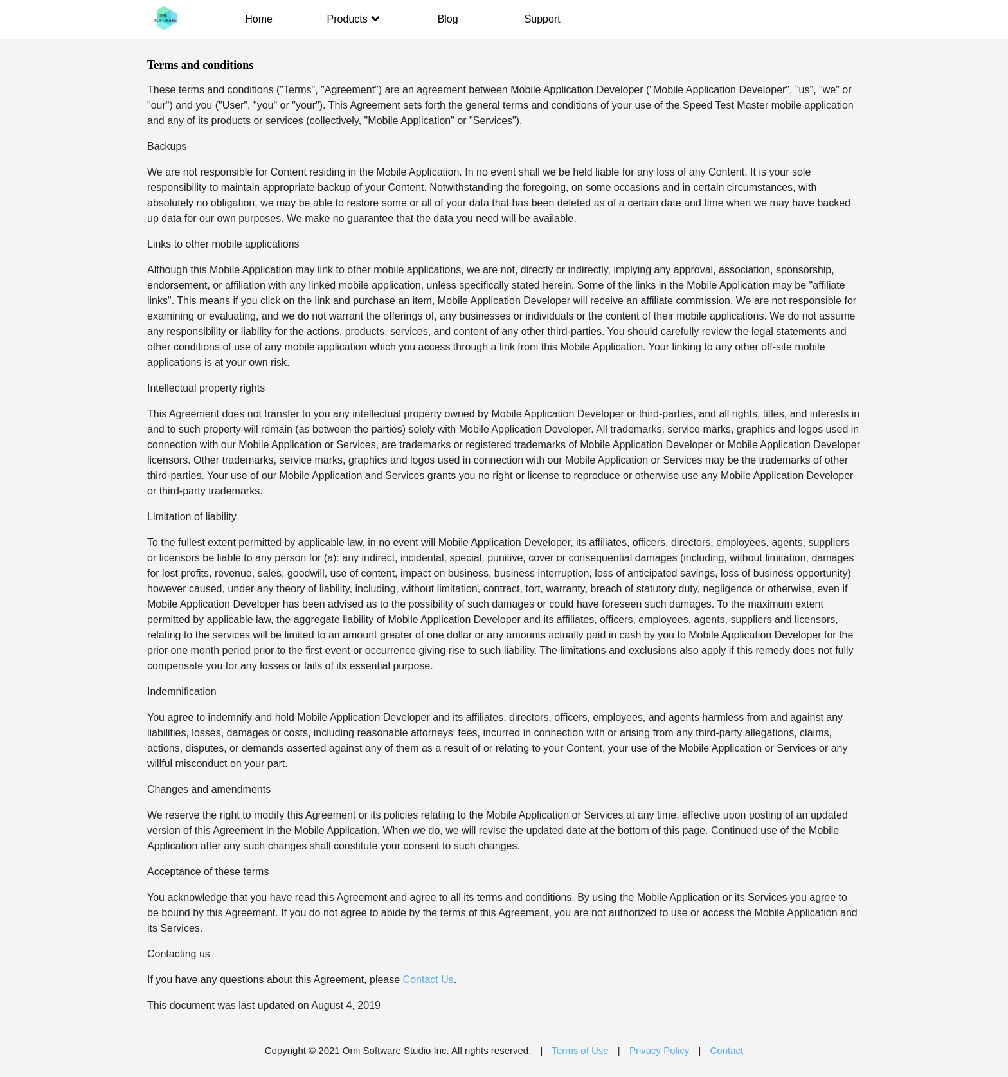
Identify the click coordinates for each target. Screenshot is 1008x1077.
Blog (448, 19)
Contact (727, 1050)
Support (543, 19)
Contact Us (428, 979)
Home (259, 19)
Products (353, 19)
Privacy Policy (659, 1050)
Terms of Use (580, 1050)
